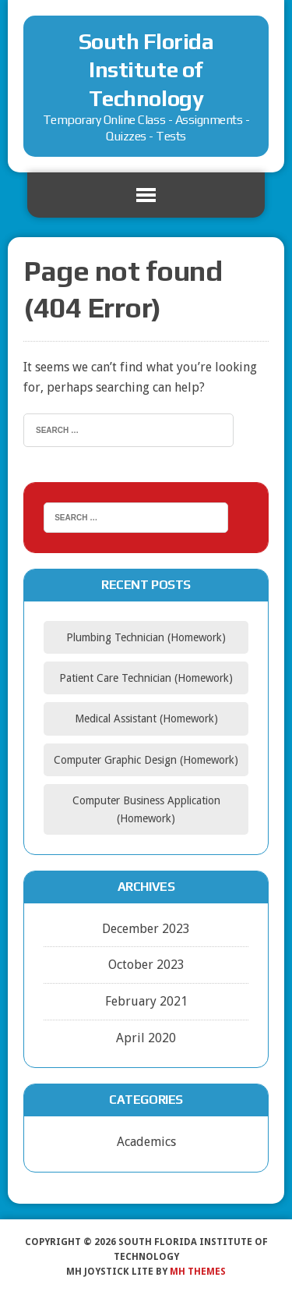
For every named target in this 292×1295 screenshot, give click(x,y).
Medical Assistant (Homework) (146, 718)
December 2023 (146, 928)
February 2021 (146, 1001)
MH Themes (198, 1271)
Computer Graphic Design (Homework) (146, 760)
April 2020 (146, 1038)
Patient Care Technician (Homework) (146, 678)
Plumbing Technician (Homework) (146, 637)
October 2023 (146, 964)
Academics (146, 1141)
